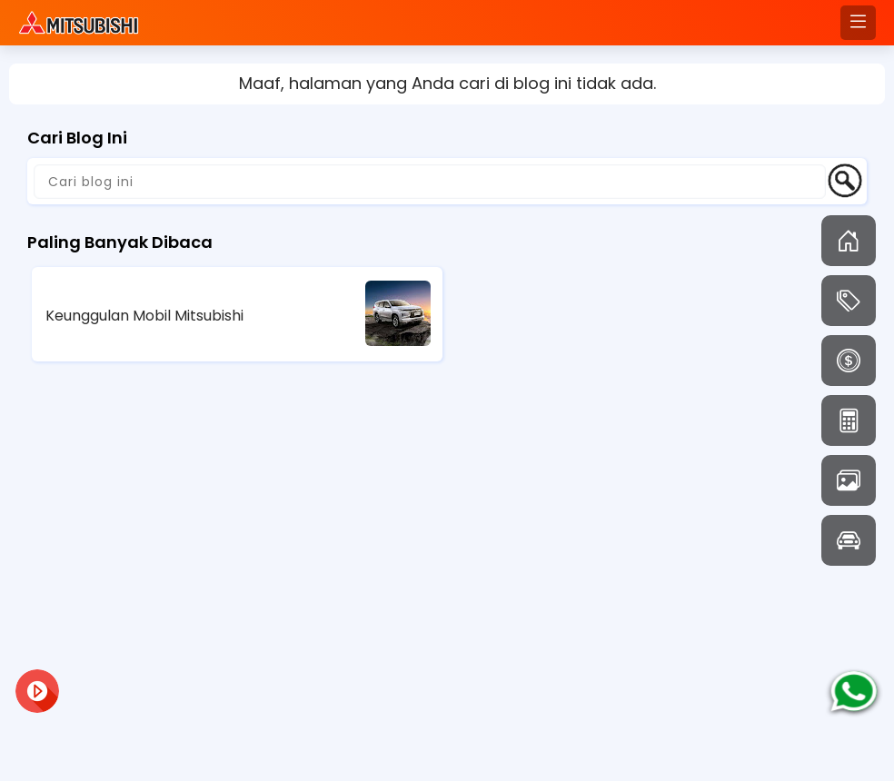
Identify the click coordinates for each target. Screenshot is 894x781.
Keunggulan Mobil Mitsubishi (144, 315)
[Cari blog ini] (430, 181)
